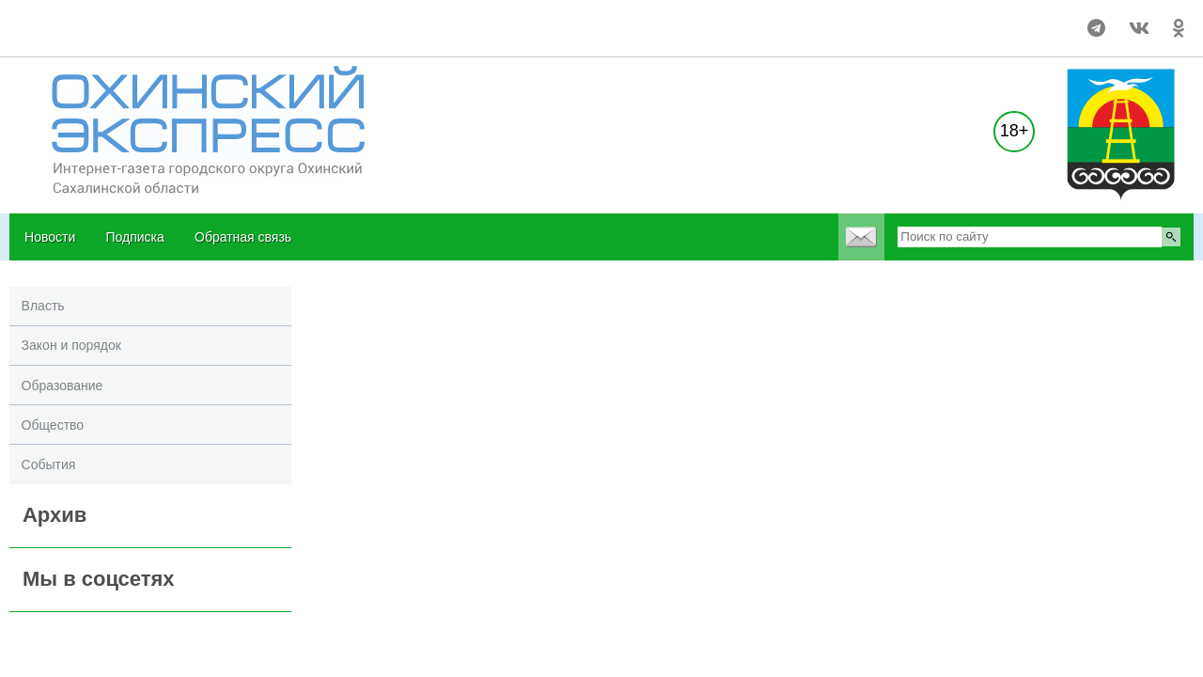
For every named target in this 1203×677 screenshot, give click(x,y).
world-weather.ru (51, 19)
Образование (62, 385)
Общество (53, 425)
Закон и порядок (71, 345)
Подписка (134, 236)
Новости (49, 236)
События (49, 464)
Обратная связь (243, 236)
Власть (43, 305)
